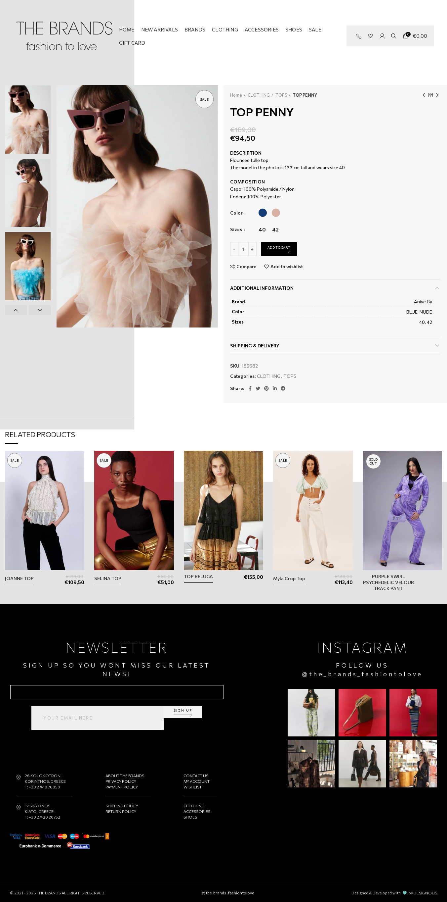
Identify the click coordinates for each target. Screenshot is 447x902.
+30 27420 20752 (44, 817)
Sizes (236, 229)
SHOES (190, 817)
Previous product (424, 95)
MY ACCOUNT (196, 781)
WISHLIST (192, 786)
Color (237, 213)
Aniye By (423, 301)
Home (236, 95)
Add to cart (278, 247)
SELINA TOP (107, 578)
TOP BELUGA (198, 576)
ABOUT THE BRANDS (124, 775)
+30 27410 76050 (44, 786)
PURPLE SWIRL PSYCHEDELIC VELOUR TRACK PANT (388, 582)
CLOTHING (259, 95)
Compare (246, 266)
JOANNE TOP (19, 578)
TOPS (281, 95)
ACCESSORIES (196, 811)
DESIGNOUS (425, 892)
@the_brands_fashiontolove (362, 673)
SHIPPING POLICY (121, 805)
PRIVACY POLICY (120, 781)
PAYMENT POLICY (121, 786)
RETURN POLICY (120, 811)
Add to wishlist (286, 266)
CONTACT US (195, 775)
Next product (437, 95)
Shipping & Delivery (254, 345)
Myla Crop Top (289, 578)
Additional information (262, 288)
